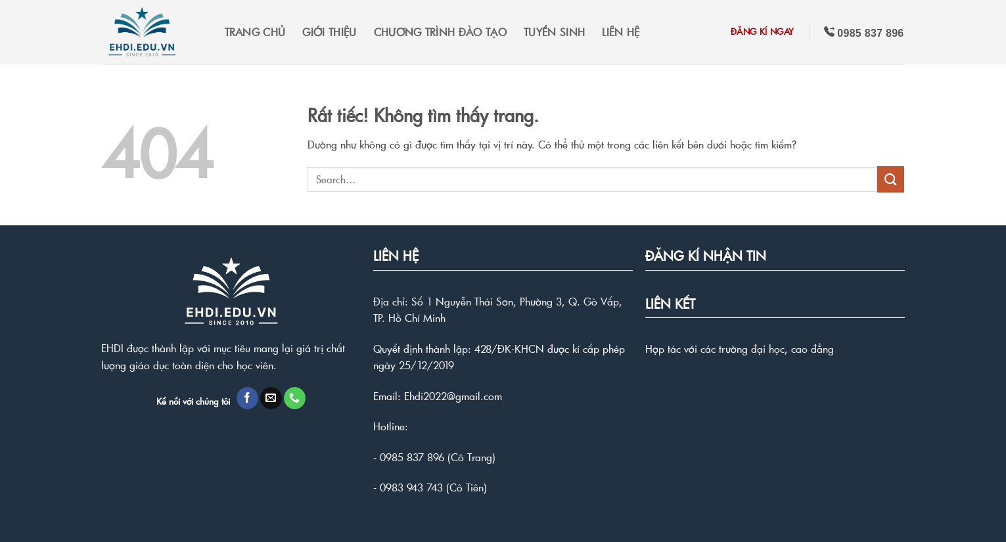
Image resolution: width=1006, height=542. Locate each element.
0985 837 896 (412, 457)
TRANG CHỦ (255, 32)
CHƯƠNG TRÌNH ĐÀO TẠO (440, 32)
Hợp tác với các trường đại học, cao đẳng (739, 348)
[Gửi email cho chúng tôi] (271, 398)
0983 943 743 (411, 487)
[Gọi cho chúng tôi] (295, 398)
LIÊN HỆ (620, 32)
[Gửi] (890, 179)
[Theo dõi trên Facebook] (247, 398)
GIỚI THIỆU (329, 32)
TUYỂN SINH (554, 32)
